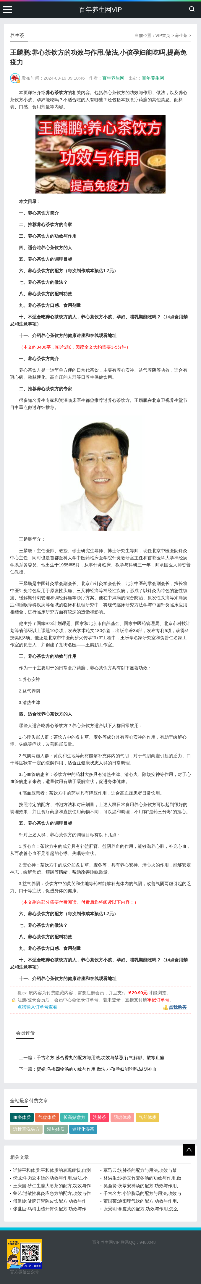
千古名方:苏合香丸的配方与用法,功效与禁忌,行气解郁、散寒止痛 (101, 1057)
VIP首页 (163, 35)
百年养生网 (113, 77)
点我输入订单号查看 (37, 1006)
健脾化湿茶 (83, 1129)
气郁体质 (147, 1117)
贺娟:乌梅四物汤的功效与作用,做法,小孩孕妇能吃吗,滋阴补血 (97, 1069)
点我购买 (178, 1007)
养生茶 (181, 35)
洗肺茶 (99, 1117)
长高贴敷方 (74, 1117)
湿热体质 (56, 1129)
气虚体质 (47, 1117)
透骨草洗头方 (26, 1129)
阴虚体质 (122, 1117)
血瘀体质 (22, 1117)
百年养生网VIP (100, 9)
